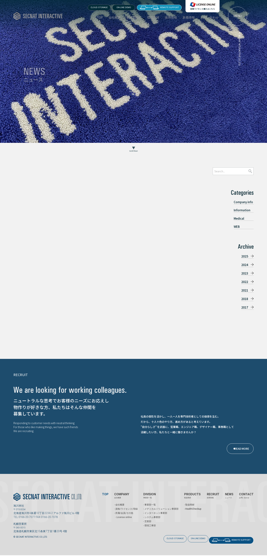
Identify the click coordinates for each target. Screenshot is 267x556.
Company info (243, 202)
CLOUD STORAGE (99, 7)
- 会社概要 (119, 508)
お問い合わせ (209, 17)
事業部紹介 (133, 17)
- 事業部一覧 (149, 508)
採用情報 (171, 17)
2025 (244, 256)
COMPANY (121, 499)
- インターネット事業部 (155, 517)
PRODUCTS (192, 499)
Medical (239, 218)
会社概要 (115, 17)
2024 (244, 264)
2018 (244, 298)
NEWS (229, 499)
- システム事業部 (151, 521)
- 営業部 (147, 525)
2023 (244, 273)
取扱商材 (153, 17)
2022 (244, 281)
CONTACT (246, 499)
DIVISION (149, 499)
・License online (123, 521)
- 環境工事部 (149, 529)
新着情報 (189, 17)
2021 (244, 290)
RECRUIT (213, 499)
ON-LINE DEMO (123, 7)
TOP (100, 17)
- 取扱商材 (189, 508)
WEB (237, 227)
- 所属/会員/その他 (123, 517)
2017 (244, 307)
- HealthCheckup (192, 513)
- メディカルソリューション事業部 (161, 513)
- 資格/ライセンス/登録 (126, 513)
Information (242, 210)
